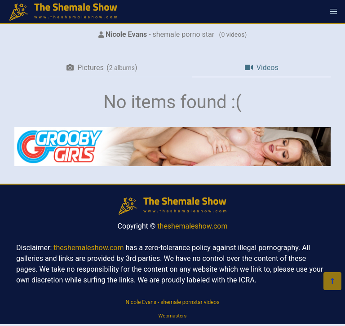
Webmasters (173, 316)
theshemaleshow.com (192, 226)
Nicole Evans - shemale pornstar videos (172, 302)
